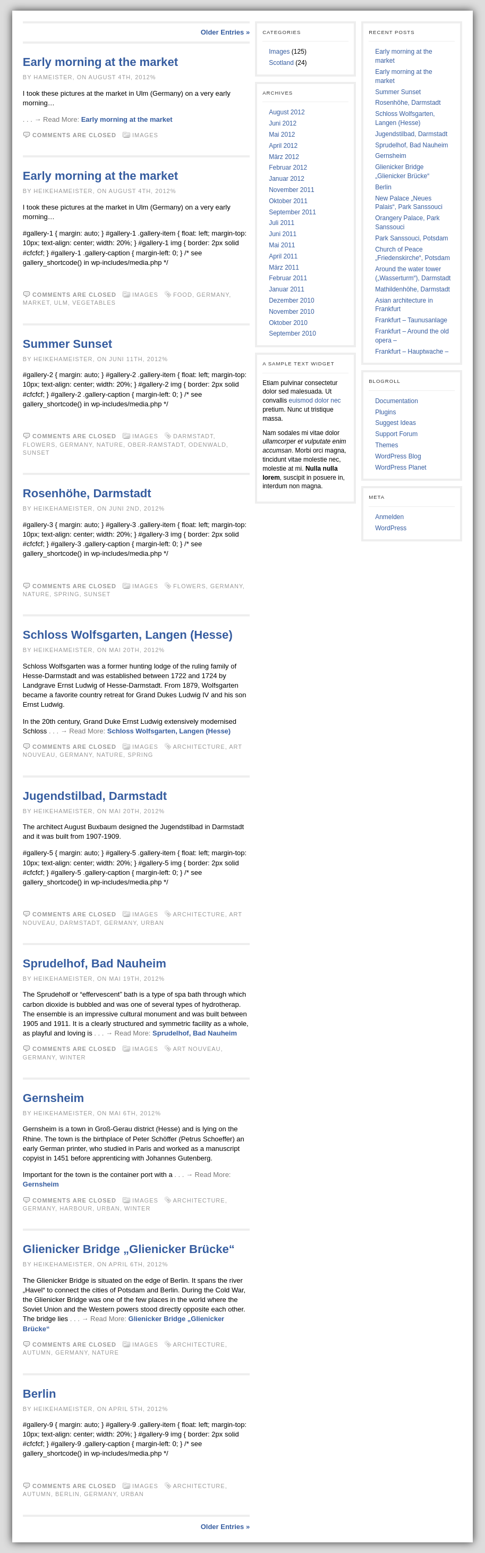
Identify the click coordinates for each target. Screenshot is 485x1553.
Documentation (396, 401)
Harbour (75, 1208)
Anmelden (389, 517)
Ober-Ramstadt (155, 444)
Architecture (199, 747)
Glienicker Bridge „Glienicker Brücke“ (129, 1249)
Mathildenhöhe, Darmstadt (412, 289)
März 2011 (284, 267)
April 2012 (283, 145)
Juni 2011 (282, 234)
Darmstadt (193, 436)
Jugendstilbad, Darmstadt (95, 796)
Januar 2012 (286, 178)
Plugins (385, 412)
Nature (110, 444)
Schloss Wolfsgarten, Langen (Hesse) (128, 634)
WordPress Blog (398, 456)
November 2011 (291, 190)
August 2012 (286, 112)
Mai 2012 (282, 134)
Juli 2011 (281, 223)
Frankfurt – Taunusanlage (411, 320)
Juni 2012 (282, 123)
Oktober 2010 (288, 323)
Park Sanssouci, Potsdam (411, 238)
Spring (66, 594)
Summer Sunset (67, 343)
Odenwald (207, 444)
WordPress (390, 528)
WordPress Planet (401, 467)
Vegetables (94, 302)
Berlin (39, 1393)
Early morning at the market (100, 62)
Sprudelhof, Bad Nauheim (94, 963)
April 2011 (283, 256)
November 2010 (291, 311)
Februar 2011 (288, 278)
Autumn (37, 1352)
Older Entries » (225, 32)
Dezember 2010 (291, 300)
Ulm (61, 302)
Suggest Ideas (395, 423)
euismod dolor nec (315, 400)
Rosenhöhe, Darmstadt (87, 493)
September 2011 (292, 212)
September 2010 (292, 333)
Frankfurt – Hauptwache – (411, 351)
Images (145, 135)
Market (36, 302)
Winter (72, 1057)
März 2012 (284, 157)
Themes (386, 445)
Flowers (39, 444)
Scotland (281, 62)
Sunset (36, 452)
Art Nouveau (196, 1049)
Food (182, 294)
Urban (152, 923)
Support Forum (396, 434)
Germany (213, 294)
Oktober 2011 (288, 201)
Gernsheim (53, 1098)
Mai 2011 (282, 245)
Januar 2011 (286, 289)
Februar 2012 (288, 167)
